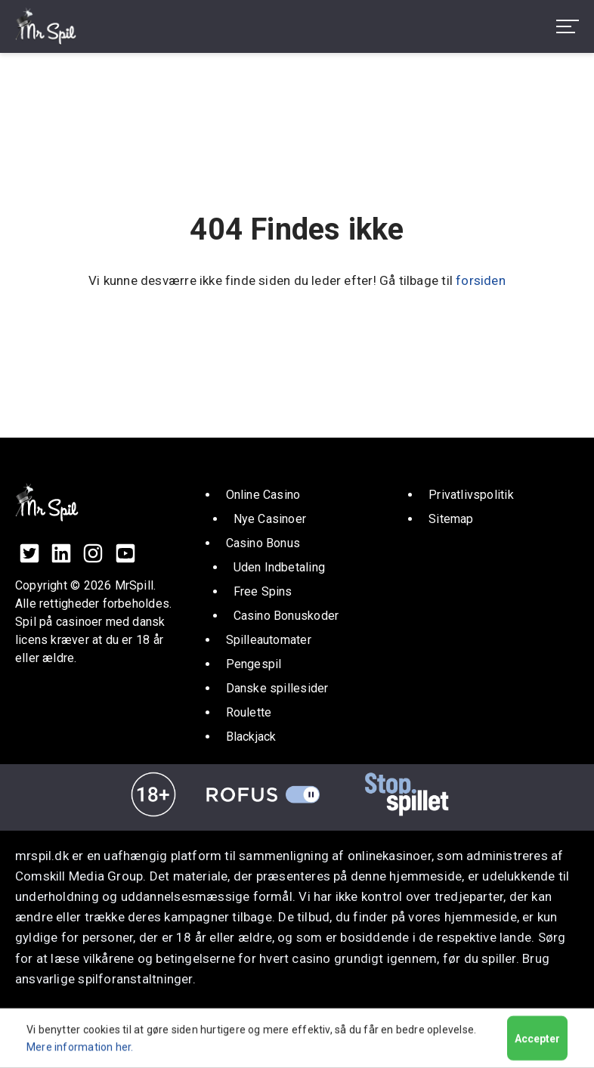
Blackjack (251, 736)
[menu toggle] (567, 26)
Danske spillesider (277, 688)
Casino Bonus (263, 543)
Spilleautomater (268, 640)
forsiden (481, 280)
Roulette (249, 712)
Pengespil (254, 664)
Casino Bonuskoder (286, 615)
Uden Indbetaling (279, 567)
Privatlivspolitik (471, 495)
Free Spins (263, 591)
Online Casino (263, 495)
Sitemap (451, 519)
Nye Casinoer (270, 519)
